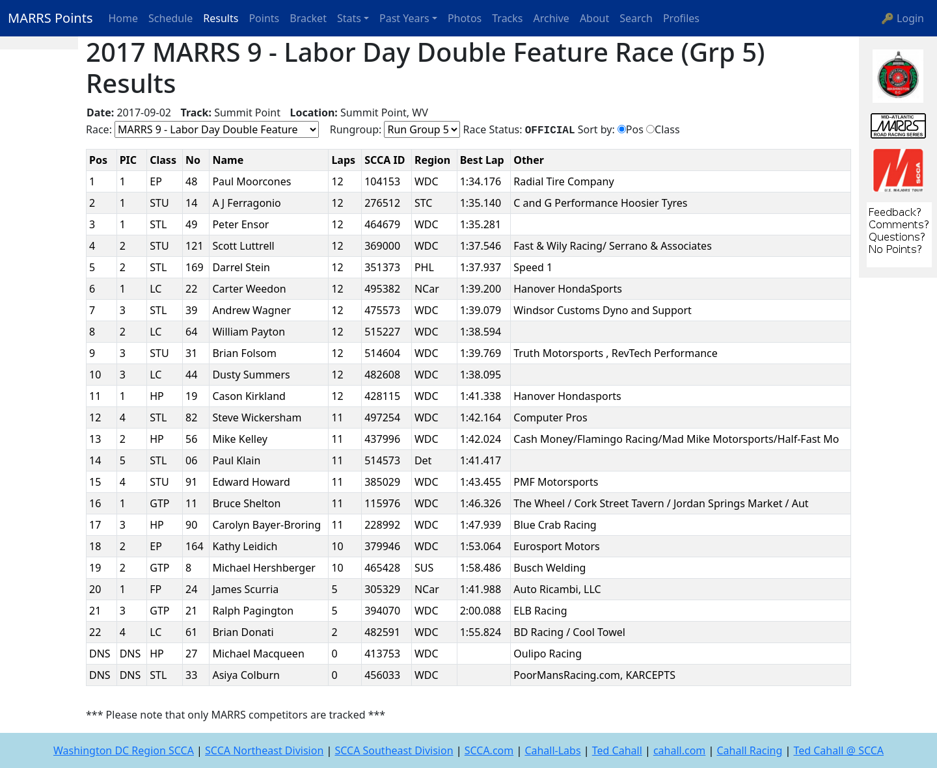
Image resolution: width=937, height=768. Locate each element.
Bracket (308, 18)
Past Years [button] (404, 18)
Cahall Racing (749, 750)
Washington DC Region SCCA (123, 750)
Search (636, 18)
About (594, 18)
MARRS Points (50, 18)
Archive (551, 18)
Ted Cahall (617, 750)
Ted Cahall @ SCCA (838, 750)
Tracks (507, 18)
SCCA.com (489, 750)
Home (124, 18)
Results (220, 18)
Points (264, 18)
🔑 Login (902, 18)
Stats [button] (349, 18)
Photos (465, 18)
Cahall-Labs (552, 750)
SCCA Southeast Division (393, 750)
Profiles (681, 18)
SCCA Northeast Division (264, 750)
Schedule (170, 18)
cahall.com (679, 750)
